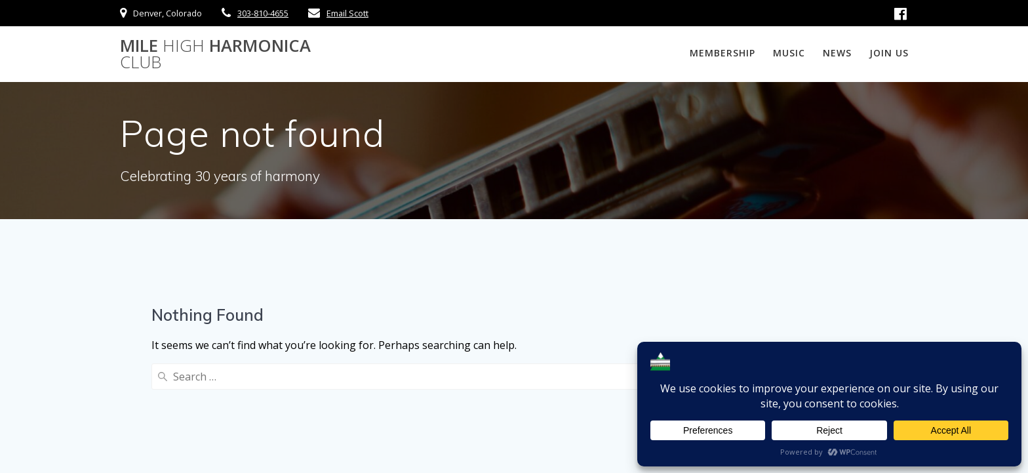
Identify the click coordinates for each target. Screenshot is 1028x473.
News (837, 53)
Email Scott (347, 13)
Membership (722, 53)
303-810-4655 (262, 13)
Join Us (889, 53)
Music (789, 53)
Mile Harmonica (215, 54)
